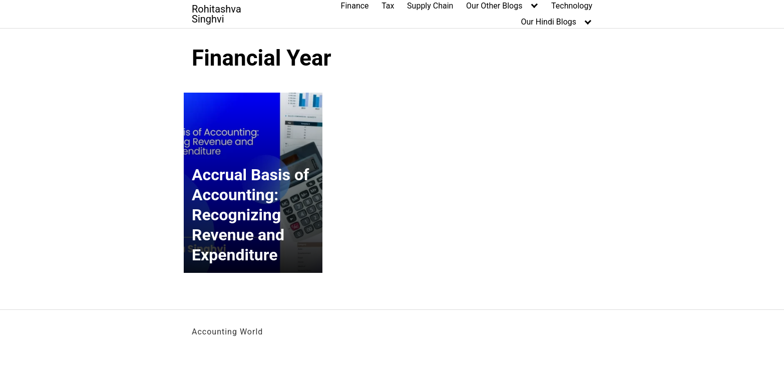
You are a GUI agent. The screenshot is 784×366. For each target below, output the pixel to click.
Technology (571, 6)
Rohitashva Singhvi (216, 14)
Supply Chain (430, 6)
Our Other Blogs (494, 6)
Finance (355, 6)
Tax (387, 6)
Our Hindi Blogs (548, 22)
